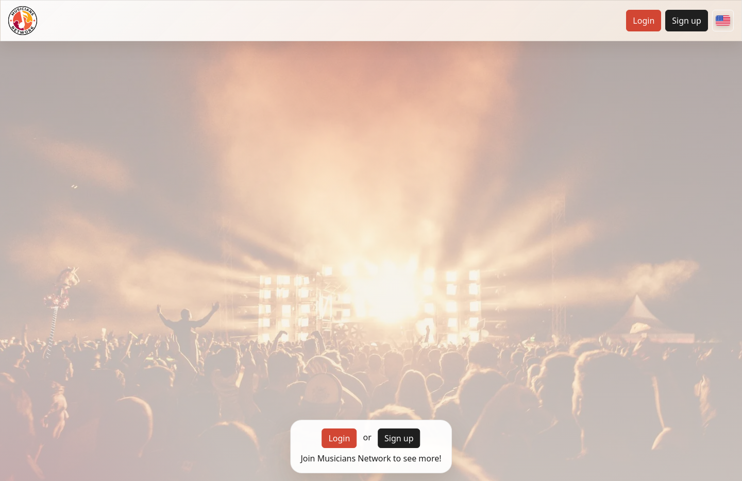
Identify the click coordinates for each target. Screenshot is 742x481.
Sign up (686, 20)
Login (643, 20)
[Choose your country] (723, 20)
